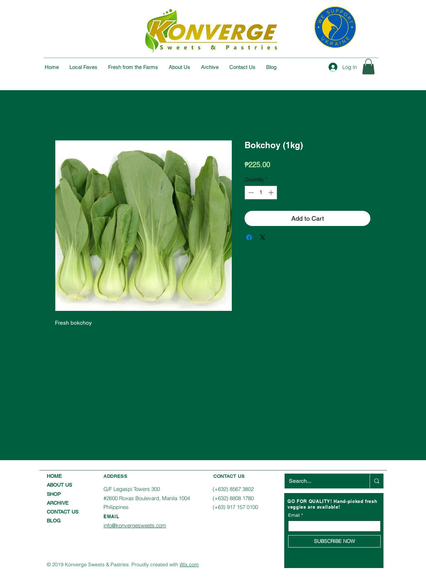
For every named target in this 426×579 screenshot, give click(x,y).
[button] (368, 66)
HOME (54, 476)
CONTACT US (62, 512)
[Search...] (322, 481)
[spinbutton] (261, 192)
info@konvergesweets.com (134, 525)
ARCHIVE (57, 503)
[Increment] (271, 192)
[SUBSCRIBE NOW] (334, 541)
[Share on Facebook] (249, 237)
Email (294, 515)
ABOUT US (59, 485)
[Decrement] (250, 192)
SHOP (54, 494)
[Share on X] (262, 237)
